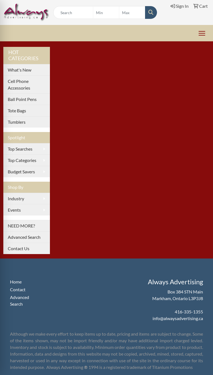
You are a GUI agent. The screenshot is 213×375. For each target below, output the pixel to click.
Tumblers (17, 122)
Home (16, 281)
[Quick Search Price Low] (106, 12)
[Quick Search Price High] (132, 12)
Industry (16, 198)
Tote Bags (17, 110)
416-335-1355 (189, 311)
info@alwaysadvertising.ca (178, 318)
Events (14, 209)
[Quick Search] (73, 12)
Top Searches (20, 148)
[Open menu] (201, 33)
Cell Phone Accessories (19, 84)
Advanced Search (24, 237)
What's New (19, 69)
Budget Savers (21, 171)
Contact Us (18, 248)
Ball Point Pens (22, 99)
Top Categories (22, 160)
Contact (18, 289)
